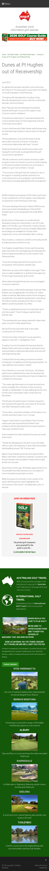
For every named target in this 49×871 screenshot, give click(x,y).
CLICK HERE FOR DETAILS (24, 552)
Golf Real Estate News (28, 55)
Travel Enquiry (10, 664)
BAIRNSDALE (24, 761)
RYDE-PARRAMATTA (25, 668)
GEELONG (24, 791)
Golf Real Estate (12, 55)
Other (4, 55)
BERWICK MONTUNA (24, 699)
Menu (6, 3)
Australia (42, 584)
